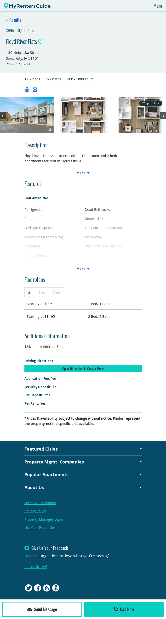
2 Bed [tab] (56, 292)
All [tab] (29, 292)
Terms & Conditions (40, 503)
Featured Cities (41, 449)
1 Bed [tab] (42, 292)
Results (15, 20)
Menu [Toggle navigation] (158, 5)
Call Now (124, 609)
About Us (34, 487)
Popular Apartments (46, 474)
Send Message (42, 609)
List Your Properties (40, 527)
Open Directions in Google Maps (83, 368)
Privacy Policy (35, 511)
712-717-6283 (18, 63)
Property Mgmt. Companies (54, 462)
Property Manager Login (43, 519)
